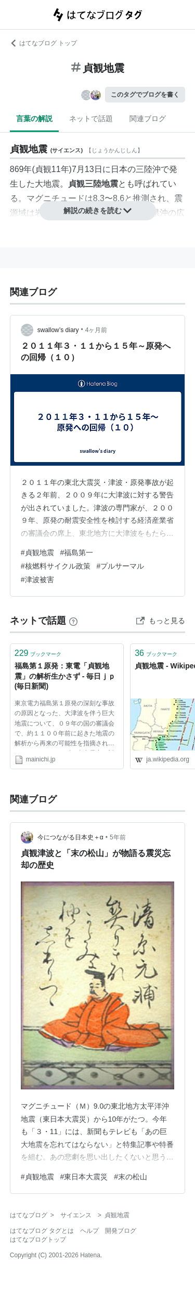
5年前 (118, 837)
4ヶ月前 (96, 330)
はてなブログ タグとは (42, 1230)
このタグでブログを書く (145, 94)
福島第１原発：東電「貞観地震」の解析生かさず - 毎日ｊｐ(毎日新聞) (65, 676)
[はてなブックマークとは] (73, 620)
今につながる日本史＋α (70, 837)
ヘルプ (89, 1230)
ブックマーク (38, 653)
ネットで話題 (91, 118)
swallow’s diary (58, 330)
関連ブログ (147, 118)
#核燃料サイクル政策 (55, 566)
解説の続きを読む (97, 210)
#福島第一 (77, 552)
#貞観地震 (37, 552)
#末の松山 (130, 1177)
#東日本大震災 (84, 1177)
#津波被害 (37, 579)
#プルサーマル (121, 566)
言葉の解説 (34, 118)
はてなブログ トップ (43, 43)
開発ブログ (120, 1230)
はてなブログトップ (38, 1239)
